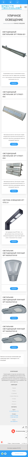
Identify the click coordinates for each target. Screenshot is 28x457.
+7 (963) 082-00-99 (14, 417)
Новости (14, 401)
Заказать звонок (19, 453)
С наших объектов (14, 396)
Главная (14, 388)
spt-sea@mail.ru (14, 421)
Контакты (14, 404)
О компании (14, 393)
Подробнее (14, 83)
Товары (14, 390)
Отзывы (14, 398)
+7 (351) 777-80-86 (14, 415)
